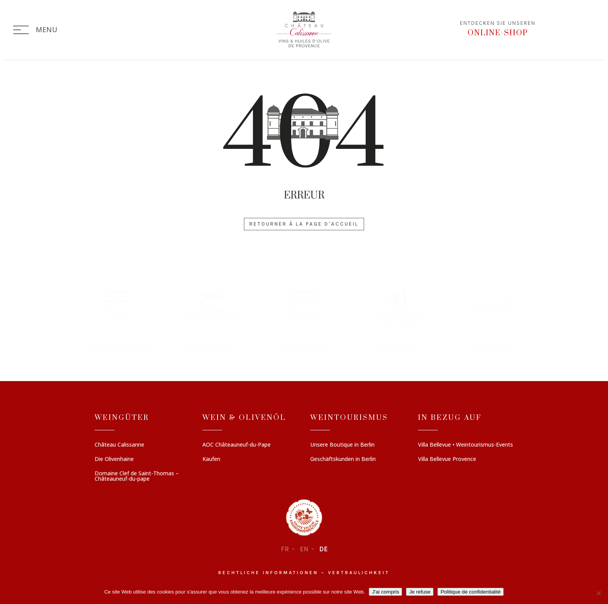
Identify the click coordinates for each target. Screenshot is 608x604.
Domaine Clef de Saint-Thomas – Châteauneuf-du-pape (137, 476)
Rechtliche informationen (268, 572)
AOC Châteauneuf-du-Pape (236, 445)
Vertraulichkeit (359, 572)
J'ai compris (385, 592)
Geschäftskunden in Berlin (343, 459)
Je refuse (419, 592)
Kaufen (211, 459)
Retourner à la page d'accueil (304, 224)
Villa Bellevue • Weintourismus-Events (465, 445)
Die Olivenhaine (114, 459)
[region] (304, 321)
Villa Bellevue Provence (447, 459)
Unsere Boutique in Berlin (342, 445)
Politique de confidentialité (470, 592)
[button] (118, 321)
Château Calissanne (119, 445)
